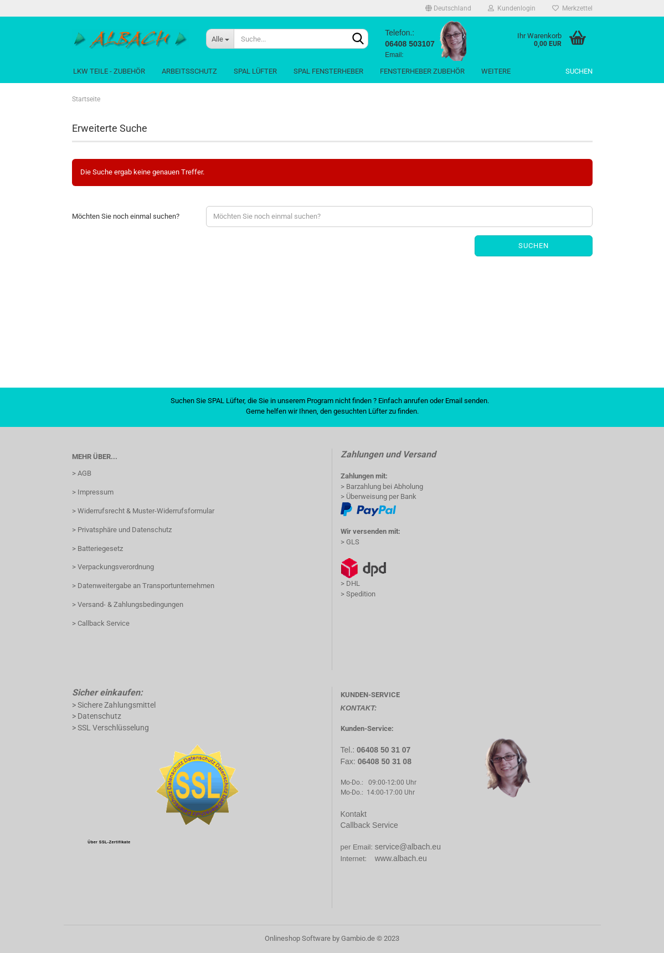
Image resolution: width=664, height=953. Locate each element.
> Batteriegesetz (97, 548)
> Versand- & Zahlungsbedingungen (127, 604)
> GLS (350, 542)
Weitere (496, 71)
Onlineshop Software (298, 938)
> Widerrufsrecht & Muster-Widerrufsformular (143, 511)
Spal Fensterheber (328, 71)
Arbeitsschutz (189, 71)
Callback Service (369, 825)
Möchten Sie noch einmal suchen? (125, 216)
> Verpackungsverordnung (113, 567)
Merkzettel (572, 8)
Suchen (579, 71)
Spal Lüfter (255, 71)
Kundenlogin (512, 8)
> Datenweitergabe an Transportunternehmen (143, 585)
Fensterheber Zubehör (422, 71)
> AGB (81, 473)
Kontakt (354, 814)
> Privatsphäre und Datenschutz (122, 530)
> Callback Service (101, 623)
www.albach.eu (401, 858)
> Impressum (93, 492)
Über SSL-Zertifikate (108, 842)
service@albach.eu (408, 846)
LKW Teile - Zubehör (109, 71)
